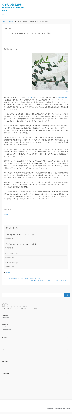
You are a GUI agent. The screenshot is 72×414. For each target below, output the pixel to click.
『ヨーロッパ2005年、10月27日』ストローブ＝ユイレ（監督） (23, 278)
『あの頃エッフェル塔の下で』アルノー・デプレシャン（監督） (48, 280)
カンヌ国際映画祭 (61, 97)
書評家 (25, 307)
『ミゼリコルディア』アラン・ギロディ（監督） (21, 244)
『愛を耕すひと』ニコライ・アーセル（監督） (20, 235)
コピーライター (18, 307)
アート (26, 308)
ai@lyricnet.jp (5, 317)
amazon (6, 214)
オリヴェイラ (29, 97)
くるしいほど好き (13, 7)
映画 (22, 308)
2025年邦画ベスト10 (12, 263)
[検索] (67, 295)
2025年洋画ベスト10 (12, 253)
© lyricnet (66, 91)
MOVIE (7, 272)
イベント (31, 308)
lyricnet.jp (4, 326)
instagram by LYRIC (7, 329)
